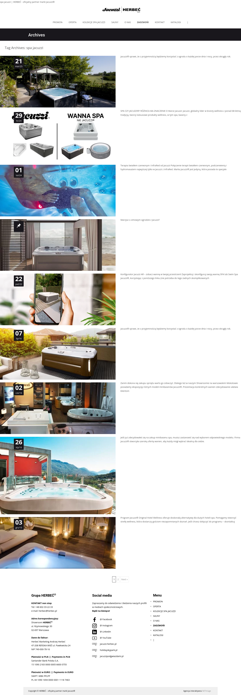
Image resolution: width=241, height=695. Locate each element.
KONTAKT (160, 22)
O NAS (127, 22)
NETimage (206, 691)
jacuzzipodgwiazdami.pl (108, 656)
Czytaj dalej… (127, 120)
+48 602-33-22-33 (44, 607)
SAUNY (114, 22)
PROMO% (57, 22)
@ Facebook (102, 619)
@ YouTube (101, 637)
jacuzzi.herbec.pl (104, 643)
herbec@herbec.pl (48, 610)
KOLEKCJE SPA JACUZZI (94, 22)
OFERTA (72, 22)
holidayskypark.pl (104, 650)
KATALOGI (176, 22)
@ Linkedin (101, 631)
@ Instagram (102, 625)
